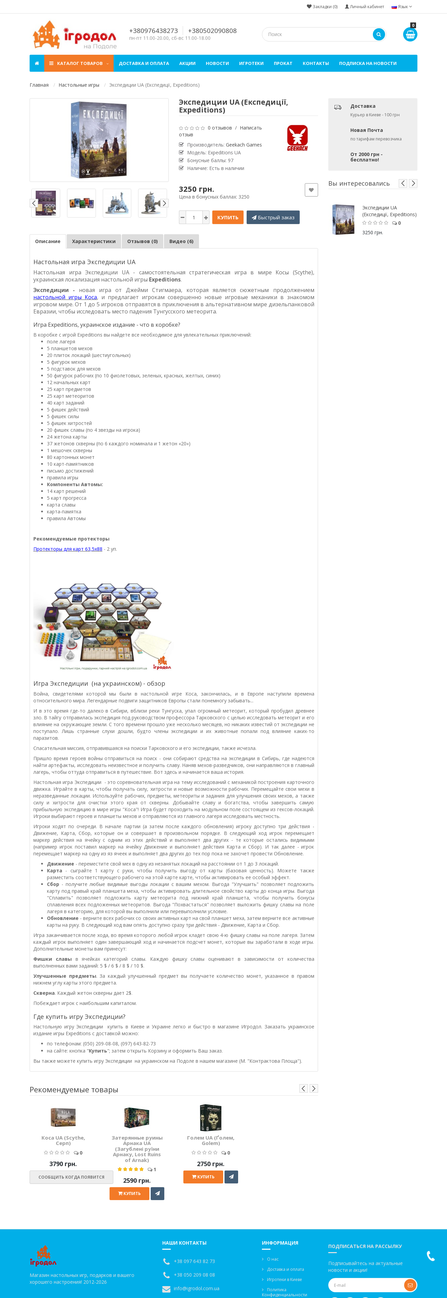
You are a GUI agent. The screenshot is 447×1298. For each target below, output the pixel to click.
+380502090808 (212, 30)
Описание (48, 241)
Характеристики (94, 241)
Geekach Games (244, 144)
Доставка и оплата (144, 63)
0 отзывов (220, 127)
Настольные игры (79, 85)
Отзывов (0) (142, 241)
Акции (187, 63)
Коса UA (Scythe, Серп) (63, 1140)
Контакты (316, 63)
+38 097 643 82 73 (194, 1261)
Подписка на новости (368, 63)
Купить (227, 217)
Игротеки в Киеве (284, 1279)
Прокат (283, 63)
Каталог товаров (79, 63)
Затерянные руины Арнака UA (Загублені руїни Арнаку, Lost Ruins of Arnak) (137, 1148)
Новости (217, 63)
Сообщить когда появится (71, 1177)
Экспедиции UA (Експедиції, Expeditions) (389, 211)
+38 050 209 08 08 (194, 1274)
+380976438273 (153, 30)
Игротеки (251, 63)
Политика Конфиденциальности (284, 1292)
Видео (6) (181, 241)
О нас (273, 1259)
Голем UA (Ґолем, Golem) (210, 1140)
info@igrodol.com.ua (196, 1288)
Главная (39, 85)
